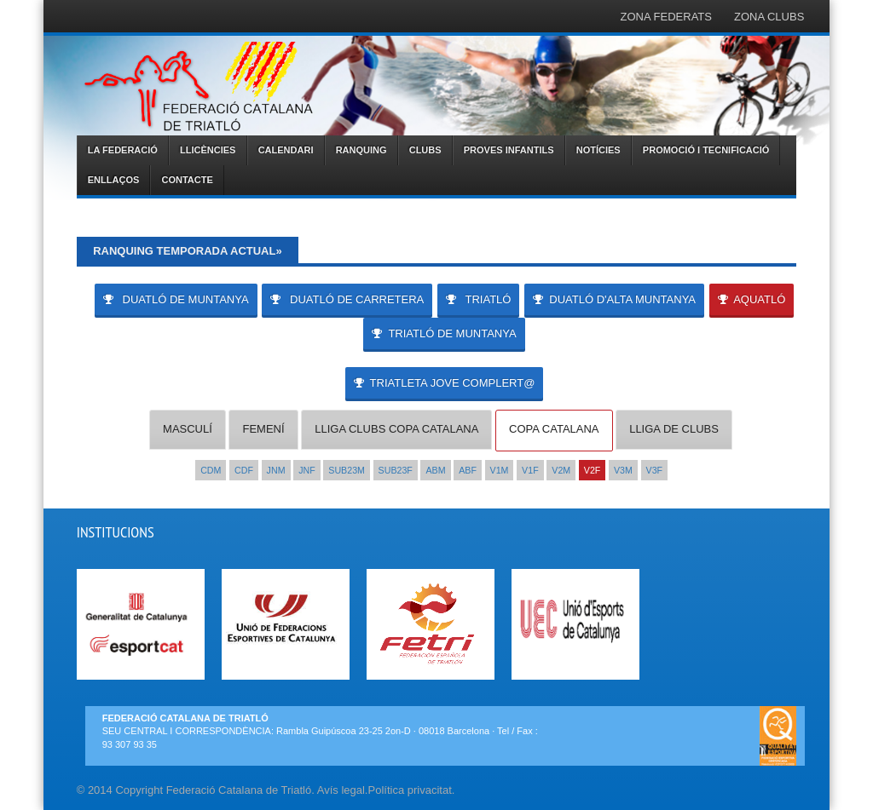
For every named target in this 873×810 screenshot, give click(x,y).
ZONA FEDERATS (666, 16)
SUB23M (346, 470)
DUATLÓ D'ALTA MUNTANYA (614, 299)
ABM (435, 470)
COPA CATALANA (553, 428)
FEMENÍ (263, 428)
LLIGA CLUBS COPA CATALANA (396, 428)
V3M (623, 470)
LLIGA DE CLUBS (674, 428)
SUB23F (396, 470)
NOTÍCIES (598, 150)
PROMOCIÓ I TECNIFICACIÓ (706, 150)
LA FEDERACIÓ (123, 150)
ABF (468, 470)
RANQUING (361, 150)
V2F (592, 470)
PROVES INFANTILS (509, 150)
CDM (210, 470)
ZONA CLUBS (769, 16)
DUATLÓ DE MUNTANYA (176, 299)
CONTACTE (186, 180)
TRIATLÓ (479, 299)
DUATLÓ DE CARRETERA (347, 299)
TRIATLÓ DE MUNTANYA (444, 333)
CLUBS (425, 150)
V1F (530, 470)
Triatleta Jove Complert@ (444, 382)
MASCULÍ (187, 428)
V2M (561, 470)
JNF (306, 470)
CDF (243, 470)
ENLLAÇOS (114, 180)
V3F (654, 470)
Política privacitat (409, 790)
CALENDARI (286, 150)
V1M (499, 470)
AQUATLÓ (752, 299)
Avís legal (341, 790)
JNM (276, 470)
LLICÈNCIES (207, 150)
